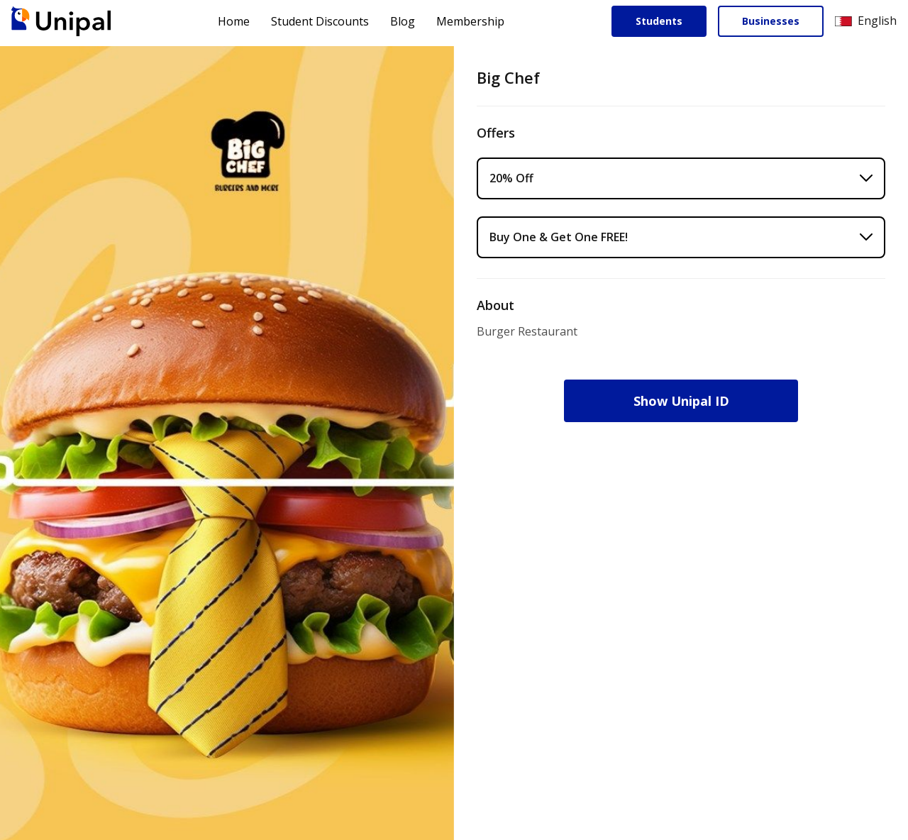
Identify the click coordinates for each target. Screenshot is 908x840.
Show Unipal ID (681, 400)
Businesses (770, 21)
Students (659, 21)
